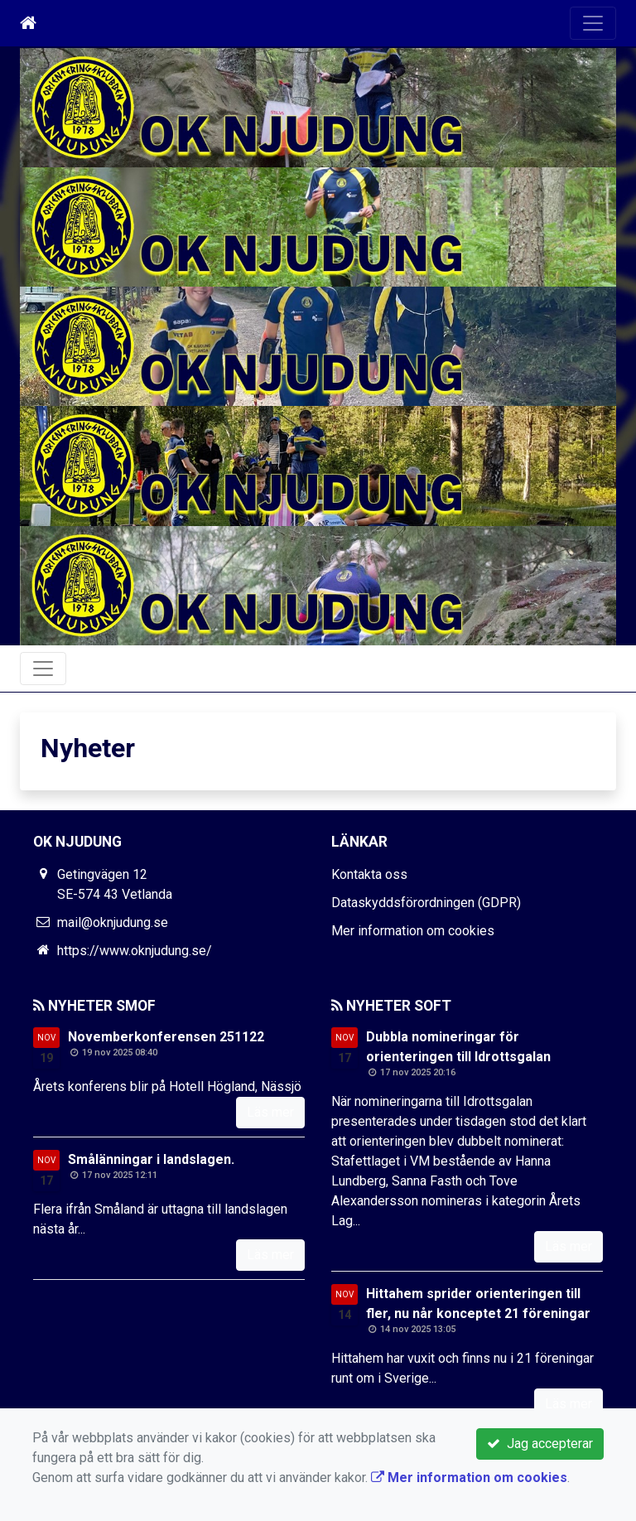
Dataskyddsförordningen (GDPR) (426, 902)
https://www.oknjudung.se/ (134, 950)
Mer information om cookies (412, 931)
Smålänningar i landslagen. (151, 1159)
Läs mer (270, 1112)
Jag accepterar (540, 1443)
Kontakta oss (369, 874)
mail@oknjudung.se (112, 922)
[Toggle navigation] (593, 23)
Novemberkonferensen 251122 (166, 1037)
